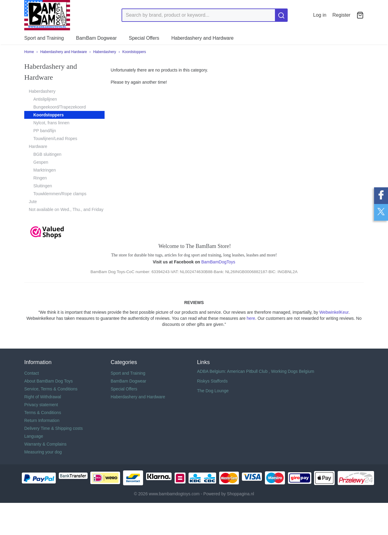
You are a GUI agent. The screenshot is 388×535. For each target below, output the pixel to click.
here (251, 318)
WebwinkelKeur (333, 312)
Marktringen (44, 170)
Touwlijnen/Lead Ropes (55, 138)
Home (29, 52)
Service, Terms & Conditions (51, 388)
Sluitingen (42, 185)
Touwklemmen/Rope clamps (59, 193)
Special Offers (144, 38)
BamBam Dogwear (96, 38)
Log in (319, 15)
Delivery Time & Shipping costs (53, 428)
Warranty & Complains (45, 444)
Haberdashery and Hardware (202, 38)
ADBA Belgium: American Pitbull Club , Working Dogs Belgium (255, 371)
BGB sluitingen (47, 154)
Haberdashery (104, 52)
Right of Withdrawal (42, 396)
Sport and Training (44, 38)
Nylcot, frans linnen (51, 122)
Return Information (41, 420)
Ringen (40, 178)
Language (33, 436)
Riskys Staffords (212, 381)
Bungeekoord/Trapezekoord (59, 107)
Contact (31, 373)
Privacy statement (41, 404)
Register (342, 15)
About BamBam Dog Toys (48, 381)
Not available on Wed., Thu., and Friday (66, 209)
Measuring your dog (43, 452)
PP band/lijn (44, 130)
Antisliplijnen (45, 99)
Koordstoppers (134, 52)
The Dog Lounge (213, 390)
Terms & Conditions (42, 412)
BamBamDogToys (218, 261)
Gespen (40, 162)
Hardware (38, 146)
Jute (33, 201)
